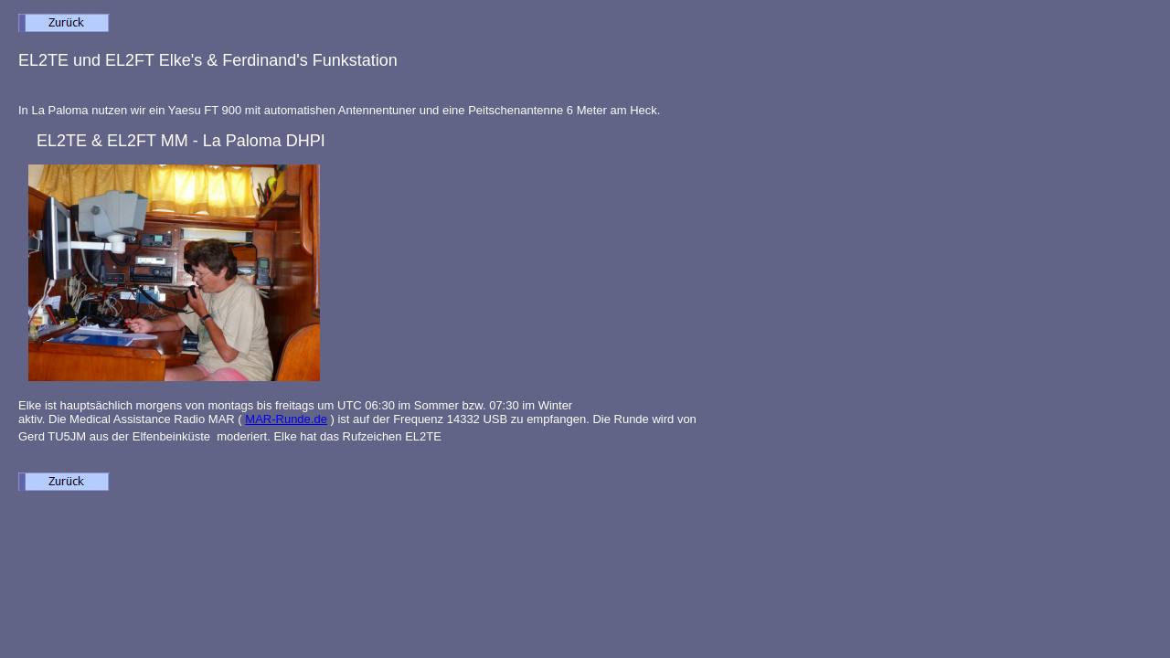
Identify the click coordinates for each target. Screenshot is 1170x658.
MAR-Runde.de (286, 419)
